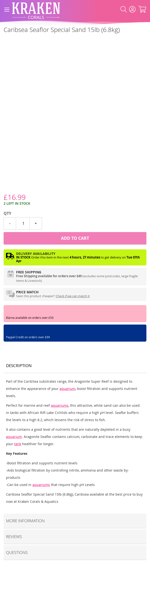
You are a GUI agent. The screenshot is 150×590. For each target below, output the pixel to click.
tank (17, 444)
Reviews (14, 536)
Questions (17, 552)
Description (19, 365)
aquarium (67, 388)
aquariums (59, 405)
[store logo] (36, 9)
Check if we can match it (73, 296)
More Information (25, 520)
